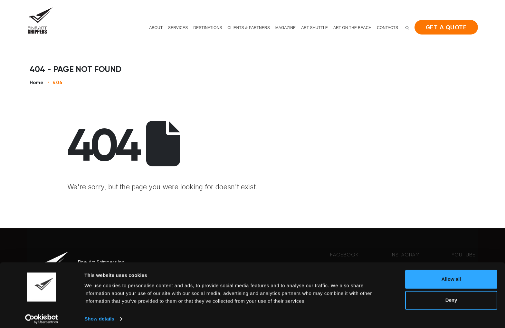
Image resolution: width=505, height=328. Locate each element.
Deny (451, 296)
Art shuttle (314, 27)
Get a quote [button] (446, 27)
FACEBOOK (344, 255)
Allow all (451, 275)
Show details (99, 315)
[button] (407, 28)
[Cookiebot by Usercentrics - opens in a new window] (42, 315)
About (156, 27)
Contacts (387, 27)
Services (178, 27)
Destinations (207, 27)
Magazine (285, 27)
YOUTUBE (463, 255)
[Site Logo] (40, 20)
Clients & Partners (248, 27)
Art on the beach (352, 27)
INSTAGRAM (405, 255)
